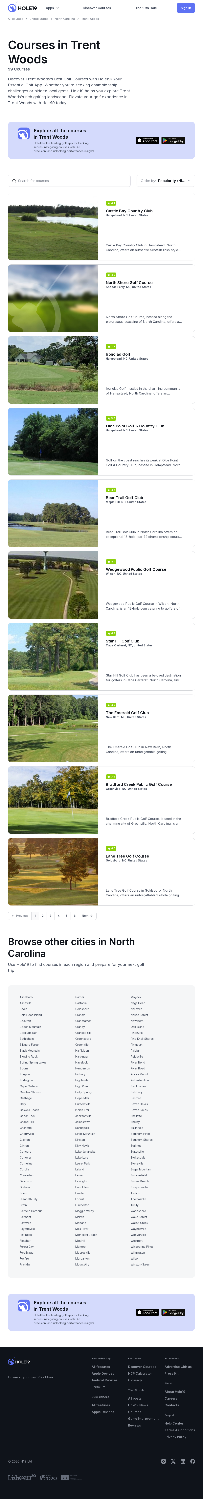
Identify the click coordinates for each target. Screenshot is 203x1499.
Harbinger (81, 1056)
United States (39, 18)
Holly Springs (84, 1092)
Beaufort (25, 1021)
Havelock (81, 1062)
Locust (79, 1199)
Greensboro (83, 1038)
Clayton (25, 1139)
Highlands (81, 1080)
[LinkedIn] (183, 1461)
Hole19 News (138, 1405)
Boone (24, 1068)
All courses (15, 18)
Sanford (136, 1098)
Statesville (137, 1151)
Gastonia (81, 1003)
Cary (23, 1104)
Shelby (135, 1122)
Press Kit (171, 1373)
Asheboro (26, 997)
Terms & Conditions (180, 1430)
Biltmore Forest (29, 1044)
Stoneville (137, 1163)
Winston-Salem (140, 1264)
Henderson (82, 1068)
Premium (98, 1387)
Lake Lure (81, 1157)
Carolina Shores (30, 1092)
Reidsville (137, 1056)
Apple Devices (103, 1373)
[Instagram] (163, 1461)
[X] (173, 1461)
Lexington (81, 1181)
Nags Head (138, 1003)
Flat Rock (26, 1234)
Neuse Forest (139, 1015)
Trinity (135, 1205)
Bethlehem (27, 1038)
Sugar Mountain (141, 1169)
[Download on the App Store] (147, 140)
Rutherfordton (140, 1080)
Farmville (25, 1223)
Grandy (80, 1026)
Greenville (82, 1044)
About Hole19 (175, 1392)
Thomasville (138, 1199)
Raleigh (135, 1050)
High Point (82, 1086)
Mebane (80, 1223)
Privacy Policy (175, 1437)
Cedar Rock (27, 1116)
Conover (25, 1157)
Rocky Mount (139, 1074)
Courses (134, 1412)
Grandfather (83, 1021)
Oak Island (137, 1026)
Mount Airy (82, 1264)
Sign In (186, 8)
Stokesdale (138, 1157)
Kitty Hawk (82, 1145)
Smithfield (137, 1127)
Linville (79, 1193)
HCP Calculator (140, 1373)
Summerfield (139, 1175)
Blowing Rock (29, 1056)
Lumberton (82, 1205)
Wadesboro (138, 1211)
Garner (79, 997)
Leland (79, 1169)
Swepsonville (139, 1187)
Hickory (80, 1074)
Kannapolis (82, 1127)
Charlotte (26, 1127)
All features (101, 1367)
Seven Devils (139, 1104)
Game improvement (143, 1419)
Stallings (136, 1145)
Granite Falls (83, 1032)
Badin (23, 1009)
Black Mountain (30, 1050)
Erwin (23, 1205)
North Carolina (65, 18)
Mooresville (83, 1252)
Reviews (134, 1425)
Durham (25, 1187)
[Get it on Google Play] (173, 140)
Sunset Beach (140, 1181)
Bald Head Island (31, 1015)
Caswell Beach (29, 1110)
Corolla (24, 1169)
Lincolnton (82, 1187)
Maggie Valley (84, 1211)
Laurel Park (82, 1163)
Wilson (135, 1258)
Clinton (24, 1145)
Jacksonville (83, 1116)
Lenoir (79, 1175)
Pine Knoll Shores (142, 1038)
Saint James (138, 1086)
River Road (138, 1068)
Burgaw (25, 1074)
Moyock (136, 997)
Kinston (80, 1139)
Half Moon (82, 1050)
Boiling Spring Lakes (33, 1062)
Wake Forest (139, 1217)
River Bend (138, 1062)
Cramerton (27, 1175)
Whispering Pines (142, 1246)
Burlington (26, 1080)
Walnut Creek (139, 1223)
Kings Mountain (85, 1133)
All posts (135, 1398)
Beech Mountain (30, 1026)
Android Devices (105, 1380)
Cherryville (27, 1133)
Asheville (26, 1003)
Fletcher (25, 1240)
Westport (137, 1240)
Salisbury (137, 1092)
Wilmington (138, 1252)
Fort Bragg (27, 1252)
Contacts (172, 1405)
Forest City (27, 1246)
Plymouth (137, 1044)
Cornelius (26, 1163)
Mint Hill (80, 1240)
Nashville (136, 1009)
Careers (171, 1398)
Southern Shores (142, 1139)
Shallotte (136, 1116)
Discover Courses (142, 1367)
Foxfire (24, 1258)
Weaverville (138, 1234)
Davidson (26, 1181)
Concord (25, 1151)
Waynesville (138, 1228)
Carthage (26, 1098)
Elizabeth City (28, 1199)
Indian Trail (82, 1110)
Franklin (25, 1264)
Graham (80, 1015)
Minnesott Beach (86, 1234)
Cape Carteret (29, 1086)
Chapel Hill (27, 1122)
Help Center (174, 1423)
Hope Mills (82, 1098)
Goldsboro (82, 1009)
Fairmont (25, 1217)
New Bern (137, 1021)
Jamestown (82, 1122)
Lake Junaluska (85, 1151)
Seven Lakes (139, 1110)
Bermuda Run (28, 1032)
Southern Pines (140, 1133)
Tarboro (136, 1193)
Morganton (82, 1258)
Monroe (80, 1246)
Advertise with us (178, 1367)
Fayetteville (27, 1228)
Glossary (135, 1380)
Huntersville (83, 1104)
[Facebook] (192, 1461)
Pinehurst (137, 1032)
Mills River (81, 1228)
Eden (23, 1193)
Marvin (79, 1217)
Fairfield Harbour (31, 1211)
